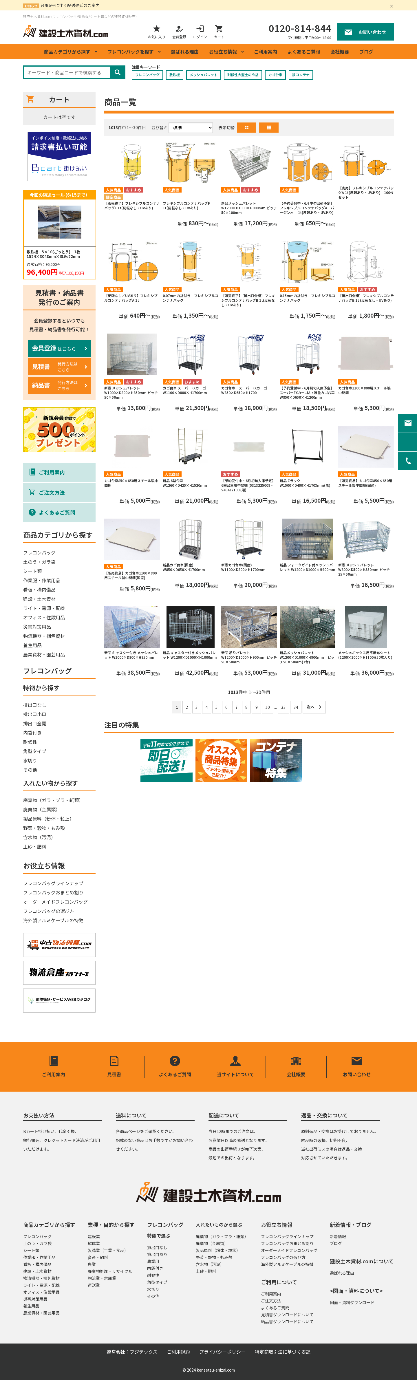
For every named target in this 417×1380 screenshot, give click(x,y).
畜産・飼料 (98, 1257)
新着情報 (338, 1236)
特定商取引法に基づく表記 (282, 1351)
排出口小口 (34, 714)
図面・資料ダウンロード (352, 1302)
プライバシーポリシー (222, 1351)
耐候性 (30, 741)
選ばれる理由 (185, 51)
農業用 (153, 1261)
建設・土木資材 (39, 598)
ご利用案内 (265, 51)
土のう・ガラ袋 (39, 561)
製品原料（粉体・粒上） (48, 818)
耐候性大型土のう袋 (243, 74)
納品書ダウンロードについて (287, 1321)
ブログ (366, 51)
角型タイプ (34, 751)
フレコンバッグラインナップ (53, 883)
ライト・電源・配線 (44, 608)
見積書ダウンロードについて (287, 1314)
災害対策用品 (37, 626)
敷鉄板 (174, 74)
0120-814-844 (300, 27)
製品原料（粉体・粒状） (218, 1250)
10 (267, 707)
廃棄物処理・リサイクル (110, 1271)
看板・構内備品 (39, 589)
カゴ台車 (275, 74)
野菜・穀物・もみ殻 (44, 827)
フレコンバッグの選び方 (48, 910)
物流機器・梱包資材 (44, 635)
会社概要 (339, 51)
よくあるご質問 (304, 51)
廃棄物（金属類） (41, 809)
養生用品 (32, 645)
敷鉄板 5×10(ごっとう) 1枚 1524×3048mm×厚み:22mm (55, 254)
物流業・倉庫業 (102, 1278)
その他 (30, 769)
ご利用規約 (178, 1351)
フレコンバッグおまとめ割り (53, 892)
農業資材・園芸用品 (44, 654)
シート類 (32, 571)
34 (296, 707)
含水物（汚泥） (39, 837)
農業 (92, 1264)
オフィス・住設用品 (44, 617)
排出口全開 (34, 723)
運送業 (94, 1285)
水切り (30, 760)
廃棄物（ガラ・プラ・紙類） (53, 800)
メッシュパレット (203, 74)
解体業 (94, 1243)
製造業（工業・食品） (108, 1250)
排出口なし (34, 704)
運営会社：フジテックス (132, 1351)
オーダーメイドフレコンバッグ (55, 901)
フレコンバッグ (147, 74)
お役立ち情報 (223, 51)
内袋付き (32, 732)
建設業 (94, 1236)
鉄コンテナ (301, 74)
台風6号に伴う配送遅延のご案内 (70, 5)
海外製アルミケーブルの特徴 (53, 920)
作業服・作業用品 (41, 580)
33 (283, 707)
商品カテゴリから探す (67, 51)
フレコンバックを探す (130, 51)
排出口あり (157, 1254)
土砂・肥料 (34, 846)
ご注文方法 (271, 1301)
